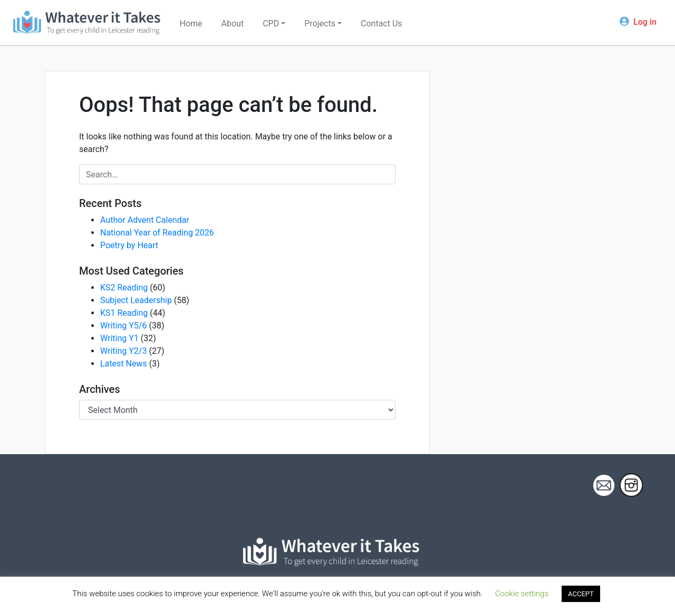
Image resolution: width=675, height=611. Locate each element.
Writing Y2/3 (123, 351)
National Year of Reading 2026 (157, 233)
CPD (271, 23)
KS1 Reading (124, 313)
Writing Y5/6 (123, 326)
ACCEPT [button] (581, 594)
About (232, 23)
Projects (319, 23)
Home (191, 23)
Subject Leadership (136, 300)
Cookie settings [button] (521, 593)
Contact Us (381, 23)
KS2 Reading (124, 288)
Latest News (123, 364)
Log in (645, 22)
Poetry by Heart (129, 245)
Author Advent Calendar (144, 220)
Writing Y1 (119, 338)
